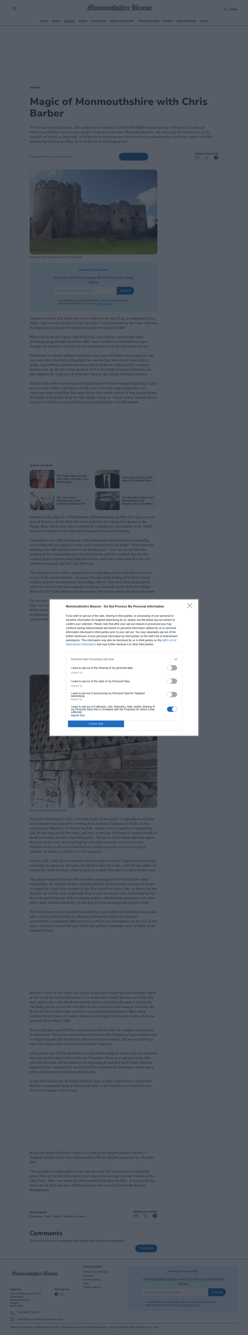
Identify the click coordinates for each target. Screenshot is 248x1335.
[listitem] (124, 659)
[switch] (172, 667)
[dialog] (124, 667)
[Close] (191, 606)
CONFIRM (96, 723)
